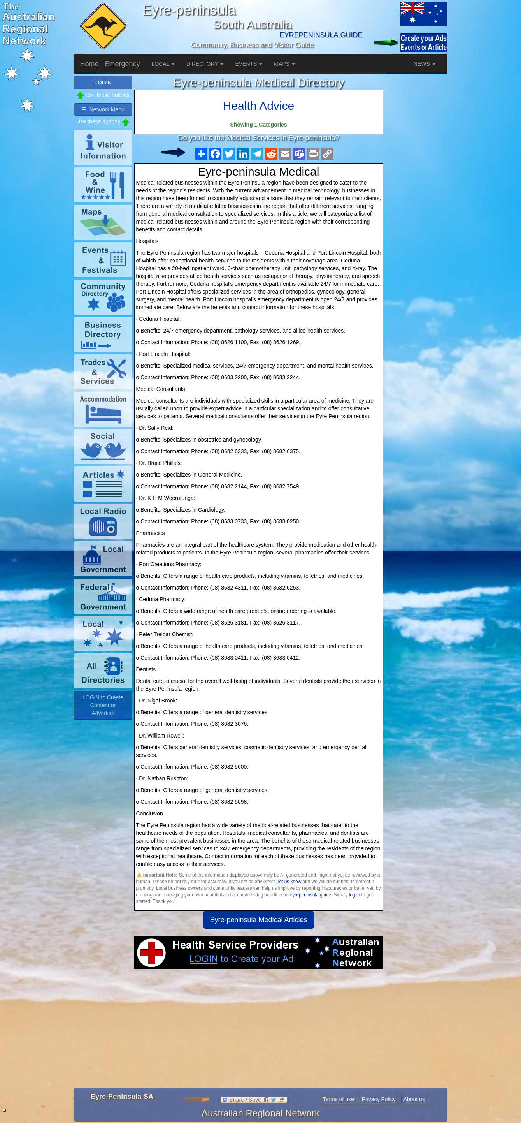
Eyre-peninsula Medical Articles (258, 920)
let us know (289, 881)
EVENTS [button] (248, 64)
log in (354, 895)
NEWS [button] (424, 64)
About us (414, 1099)
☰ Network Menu (103, 109)
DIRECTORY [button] (205, 64)
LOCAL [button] (163, 64)
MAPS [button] (284, 64)
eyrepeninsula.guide (310, 895)
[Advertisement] (258, 1031)
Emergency (122, 64)
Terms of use (338, 1099)
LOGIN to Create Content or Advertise (102, 705)
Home (89, 64)
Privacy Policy (379, 1099)
